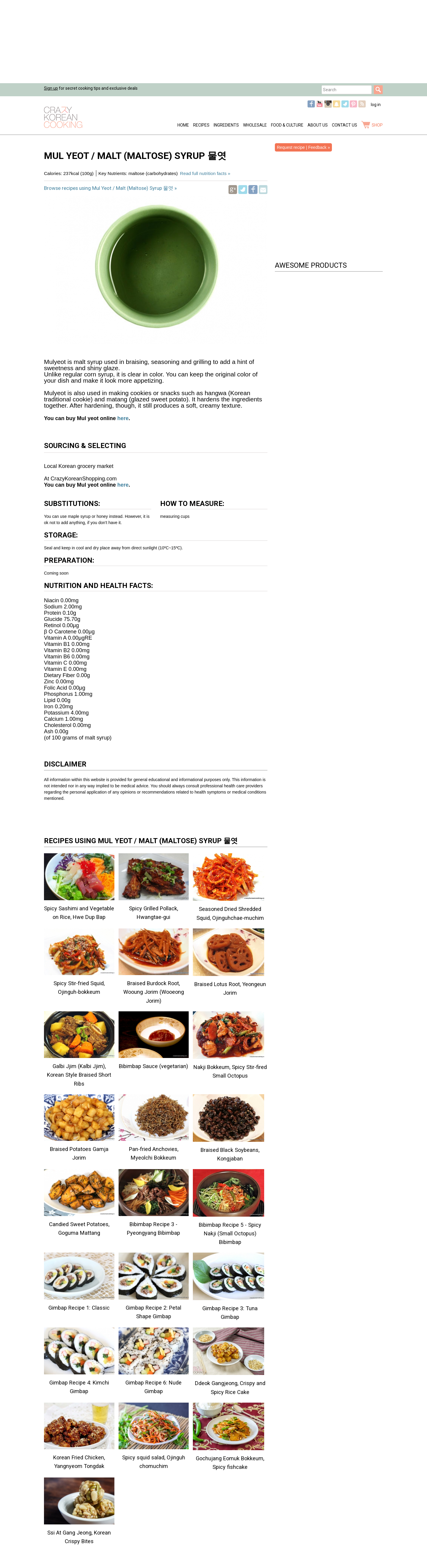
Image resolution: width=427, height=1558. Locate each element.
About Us (318, 125)
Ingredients (226, 125)
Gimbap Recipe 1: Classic (79, 1308)
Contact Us (344, 125)
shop (377, 125)
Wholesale (255, 125)
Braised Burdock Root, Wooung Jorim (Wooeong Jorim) (153, 992)
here (122, 418)
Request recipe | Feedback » (303, 147)
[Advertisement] (178, 41)
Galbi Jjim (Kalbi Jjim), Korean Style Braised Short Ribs (79, 1074)
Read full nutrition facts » (205, 173)
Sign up (51, 88)
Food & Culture (287, 125)
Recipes (201, 125)
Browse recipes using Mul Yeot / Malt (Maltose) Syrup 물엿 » (110, 188)
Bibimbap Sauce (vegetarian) (153, 1066)
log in (376, 104)
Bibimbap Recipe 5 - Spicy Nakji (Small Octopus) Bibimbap (230, 1233)
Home (183, 125)
